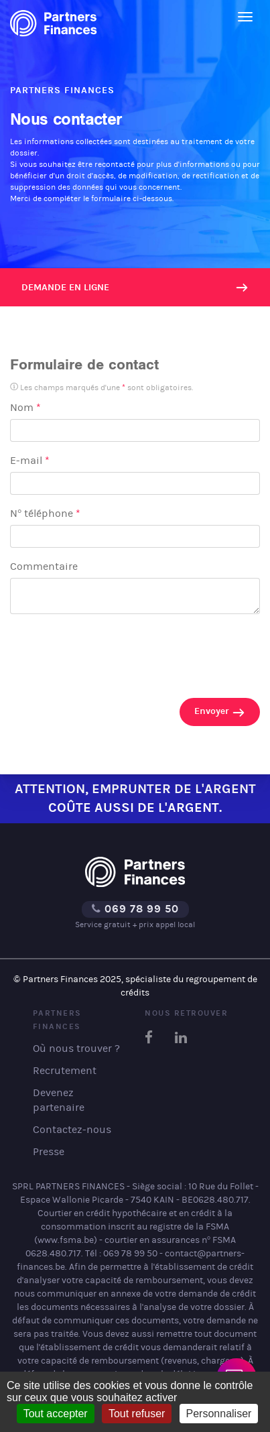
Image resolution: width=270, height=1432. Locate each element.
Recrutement (64, 1070)
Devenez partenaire (58, 1100)
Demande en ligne (65, 287)
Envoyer (219, 712)
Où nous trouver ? (76, 1048)
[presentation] (112, 651)
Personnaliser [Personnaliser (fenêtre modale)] (219, 1413)
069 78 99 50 (135, 908)
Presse (48, 1151)
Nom (25, 407)
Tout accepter (55, 1413)
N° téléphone (45, 513)
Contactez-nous (72, 1129)
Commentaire (44, 566)
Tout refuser (137, 1413)
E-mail (30, 460)
